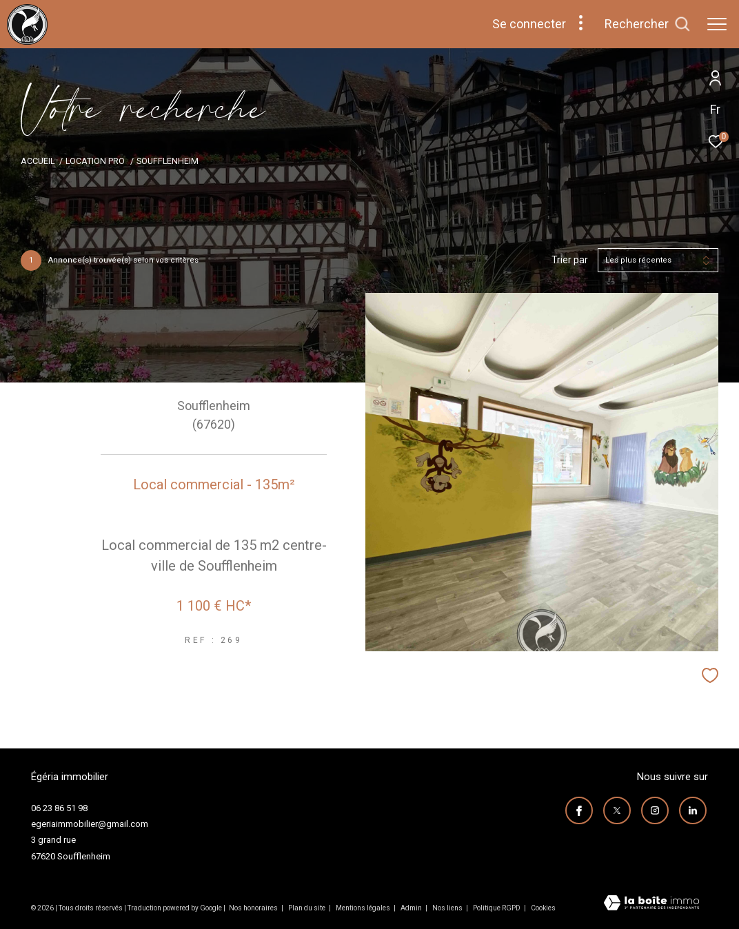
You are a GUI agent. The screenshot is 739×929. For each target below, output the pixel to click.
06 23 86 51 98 (59, 808)
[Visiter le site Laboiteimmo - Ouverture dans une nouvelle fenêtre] (651, 904)
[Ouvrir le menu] (717, 24)
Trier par (569, 259)
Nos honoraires (253, 908)
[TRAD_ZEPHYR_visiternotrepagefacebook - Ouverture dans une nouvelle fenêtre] (580, 810)
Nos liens (448, 908)
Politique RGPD (496, 908)
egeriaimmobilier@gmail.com (89, 824)
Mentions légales (364, 908)
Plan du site (307, 908)
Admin (412, 908)
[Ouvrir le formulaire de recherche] (647, 24)
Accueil (37, 161)
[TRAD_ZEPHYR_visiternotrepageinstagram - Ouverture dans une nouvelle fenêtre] (656, 810)
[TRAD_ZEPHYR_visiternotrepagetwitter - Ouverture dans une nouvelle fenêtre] (618, 810)
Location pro (95, 161)
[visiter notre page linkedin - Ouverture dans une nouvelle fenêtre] (694, 810)
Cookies (543, 908)
